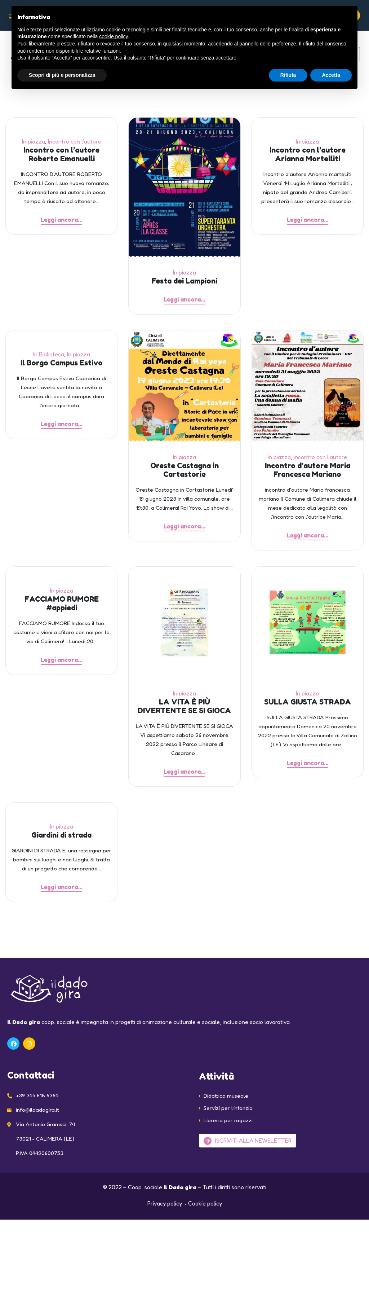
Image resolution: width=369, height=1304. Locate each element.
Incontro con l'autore (74, 141)
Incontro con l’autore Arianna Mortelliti (308, 154)
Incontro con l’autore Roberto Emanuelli (61, 154)
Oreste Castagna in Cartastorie (184, 472)
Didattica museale (226, 1105)
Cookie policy (205, 1212)
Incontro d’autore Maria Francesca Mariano (307, 472)
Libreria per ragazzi (228, 1129)
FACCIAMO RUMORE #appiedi (62, 608)
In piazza (33, 141)
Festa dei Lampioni (184, 281)
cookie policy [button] (113, 36)
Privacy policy (164, 1212)
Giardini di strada (61, 842)
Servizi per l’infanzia (228, 1117)
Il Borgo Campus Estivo (62, 365)
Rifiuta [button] (288, 75)
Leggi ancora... (61, 219)
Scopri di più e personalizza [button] (62, 75)
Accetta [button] (331, 75)
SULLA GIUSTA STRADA (307, 706)
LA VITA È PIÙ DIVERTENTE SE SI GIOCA (184, 711)
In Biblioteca (48, 356)
